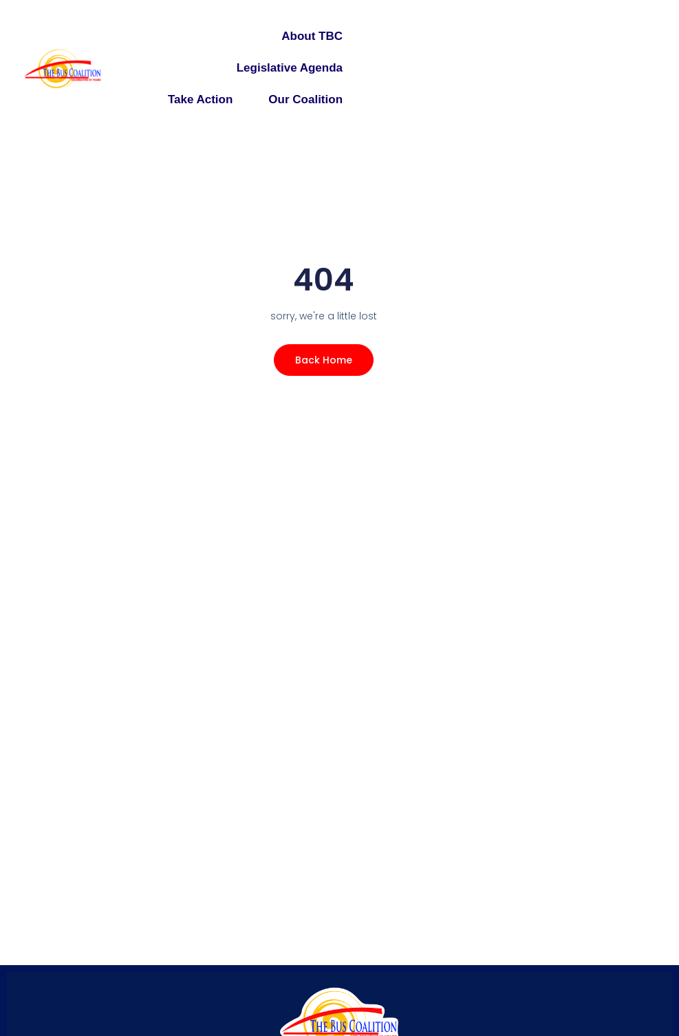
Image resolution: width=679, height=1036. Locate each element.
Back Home (323, 360)
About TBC (312, 36)
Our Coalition (305, 99)
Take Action (200, 99)
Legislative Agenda (290, 67)
